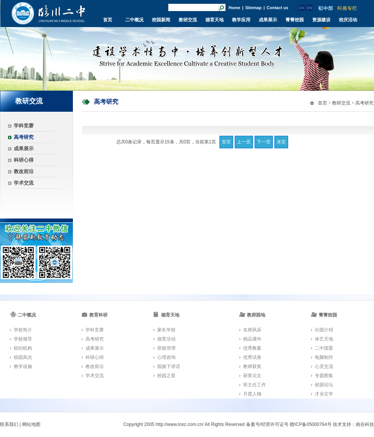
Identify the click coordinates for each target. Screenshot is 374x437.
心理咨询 (166, 357)
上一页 (244, 142)
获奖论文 (252, 375)
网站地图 (31, 424)
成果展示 (268, 19)
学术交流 (24, 183)
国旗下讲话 (168, 366)
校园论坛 (324, 384)
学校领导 (23, 339)
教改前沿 (24, 171)
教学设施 (23, 366)
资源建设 (321, 19)
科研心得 (24, 160)
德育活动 (166, 339)
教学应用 (241, 19)
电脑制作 (324, 357)
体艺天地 (324, 339)
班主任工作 (254, 384)
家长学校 (166, 330)
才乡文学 (324, 394)
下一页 (264, 142)
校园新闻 (161, 19)
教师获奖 (252, 366)
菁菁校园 (294, 19)
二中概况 (134, 19)
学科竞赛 (24, 126)
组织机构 (23, 348)
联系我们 (9, 424)
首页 (107, 19)
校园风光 (23, 357)
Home (234, 7)
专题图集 (324, 375)
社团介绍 (324, 330)
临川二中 (48, 13)
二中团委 (324, 348)
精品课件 (252, 339)
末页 (281, 142)
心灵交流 (324, 366)
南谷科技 (365, 424)
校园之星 (166, 375)
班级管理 (166, 348)
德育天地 (214, 19)
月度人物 (252, 394)
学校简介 (23, 330)
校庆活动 (348, 19)
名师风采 (252, 330)
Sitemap (253, 7)
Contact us (278, 7)
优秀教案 (252, 348)
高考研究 (24, 137)
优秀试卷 (252, 357)
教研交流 (188, 19)
